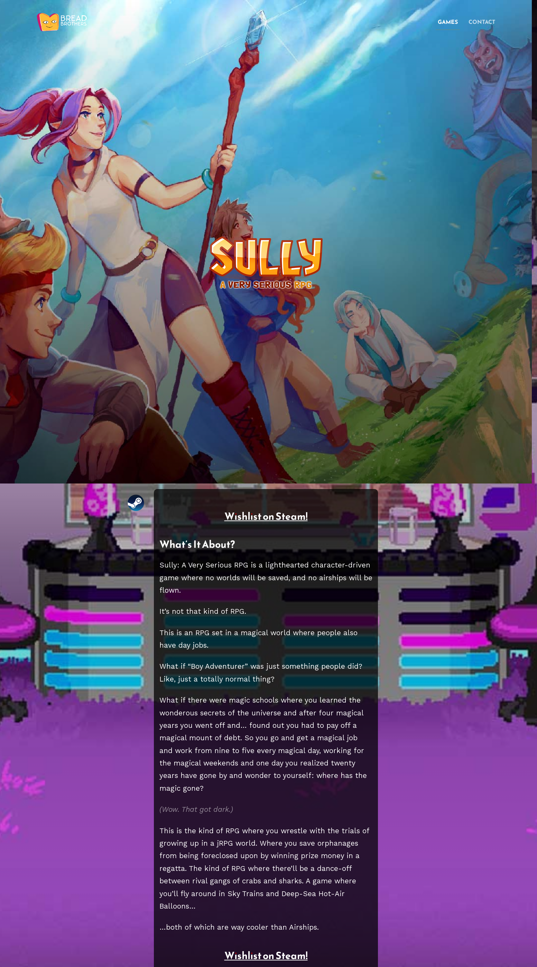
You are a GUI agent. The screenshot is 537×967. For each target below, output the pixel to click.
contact (482, 22)
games (448, 22)
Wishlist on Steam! (266, 516)
